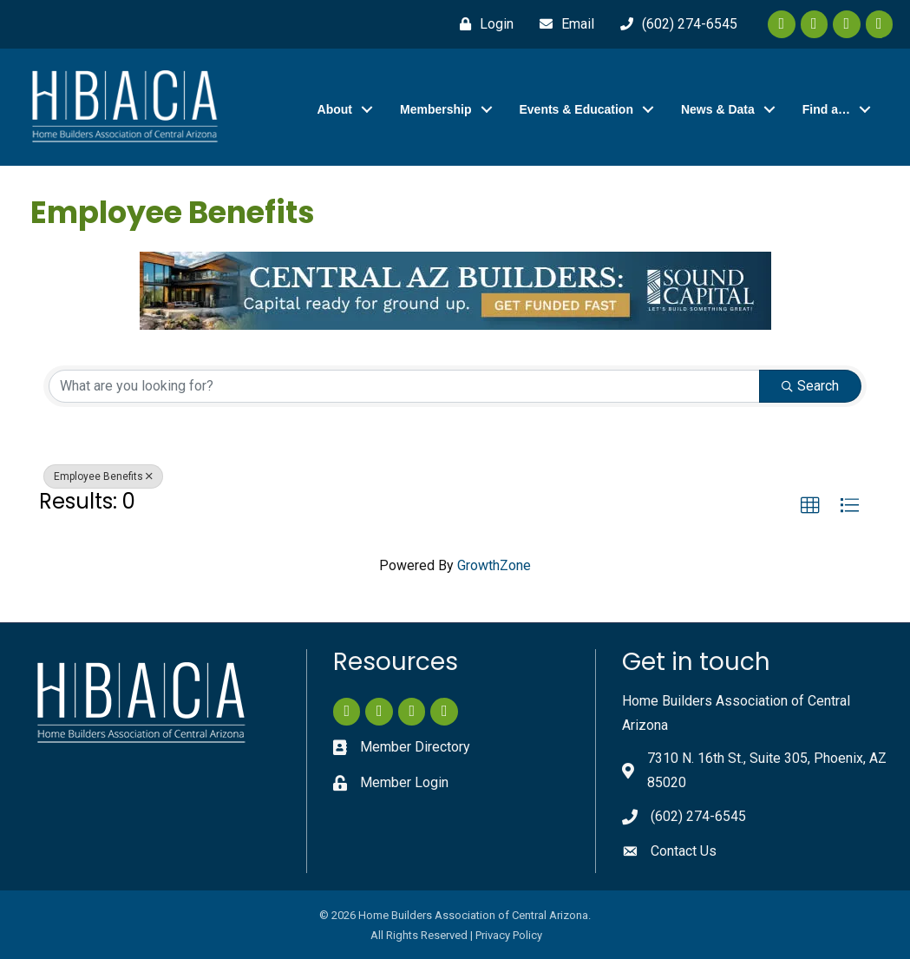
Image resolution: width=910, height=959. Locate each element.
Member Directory (415, 747)
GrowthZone (494, 565)
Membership (435, 109)
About (335, 109)
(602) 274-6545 (698, 816)
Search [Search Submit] (810, 386)
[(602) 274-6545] (674, 24)
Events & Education (576, 109)
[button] (810, 506)
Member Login (404, 782)
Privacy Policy (508, 935)
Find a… (826, 109)
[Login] (482, 24)
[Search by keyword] (404, 386)
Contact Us (684, 851)
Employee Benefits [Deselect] (103, 476)
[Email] (562, 24)
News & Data (718, 109)
